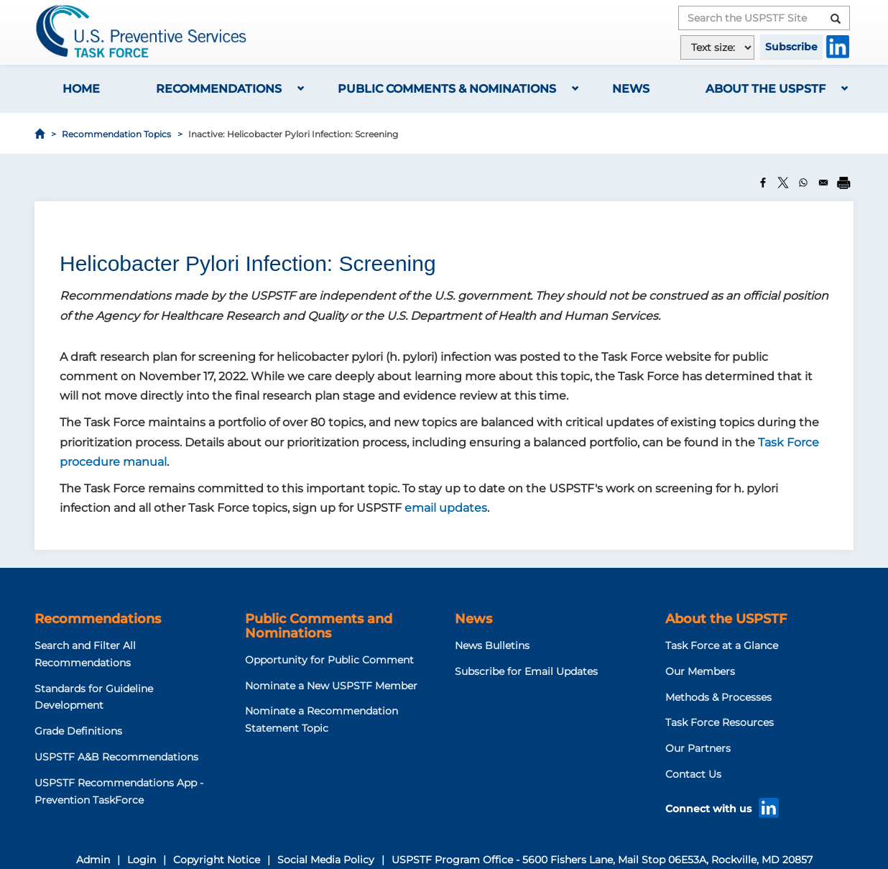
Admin (93, 859)
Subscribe (791, 46)
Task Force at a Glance (721, 645)
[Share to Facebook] (763, 182)
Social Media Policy (325, 859)
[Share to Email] (823, 182)
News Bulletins (492, 645)
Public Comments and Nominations (318, 626)
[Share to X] (783, 182)
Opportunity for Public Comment (329, 659)
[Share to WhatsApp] (803, 182)
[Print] (843, 182)
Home (81, 89)
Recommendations (219, 89)
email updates (445, 508)
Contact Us (693, 774)
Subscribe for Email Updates (526, 671)
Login (141, 859)
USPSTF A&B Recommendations (116, 756)
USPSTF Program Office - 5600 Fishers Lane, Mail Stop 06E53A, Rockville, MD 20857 (602, 859)
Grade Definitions (78, 731)
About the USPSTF (765, 89)
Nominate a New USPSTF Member (331, 685)
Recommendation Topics (116, 134)
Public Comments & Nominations (447, 89)
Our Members (700, 671)
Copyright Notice (216, 859)
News (630, 89)
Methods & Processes (718, 697)
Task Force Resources (719, 722)
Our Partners (698, 748)
